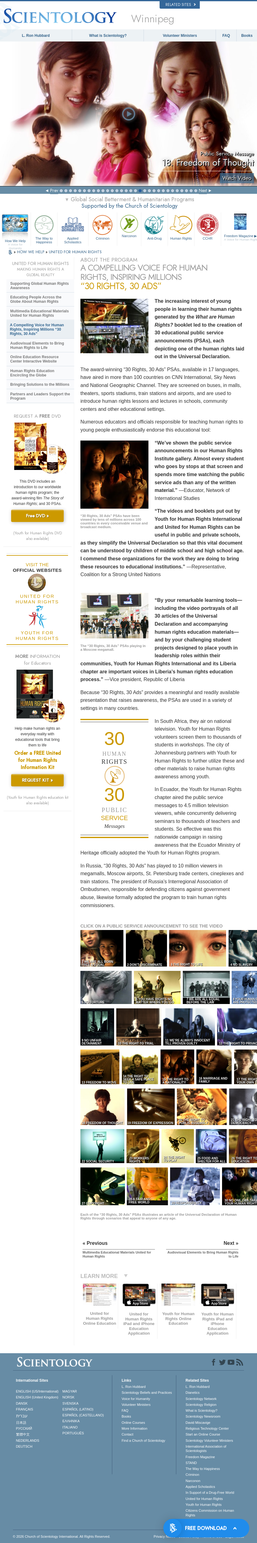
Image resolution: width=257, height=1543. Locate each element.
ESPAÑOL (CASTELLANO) (83, 1415)
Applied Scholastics (73, 228)
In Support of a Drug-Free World (210, 1492)
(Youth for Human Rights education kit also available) (37, 800)
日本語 (21, 1422)
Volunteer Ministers (180, 35)
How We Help (15, 241)
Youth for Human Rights (203, 1504)
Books (247, 35)
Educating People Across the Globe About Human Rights (36, 299)
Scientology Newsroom (203, 1416)
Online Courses (133, 1422)
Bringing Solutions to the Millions (39, 384)
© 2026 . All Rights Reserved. (61, 1536)
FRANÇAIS (24, 1409)
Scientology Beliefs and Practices (147, 1392)
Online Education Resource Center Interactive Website (34, 359)
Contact (127, 1434)
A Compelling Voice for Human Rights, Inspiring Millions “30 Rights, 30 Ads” (37, 329)
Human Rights (181, 226)
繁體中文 (23, 1434)
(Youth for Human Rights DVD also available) (37, 535)
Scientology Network (201, 1399)
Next (203, 190)
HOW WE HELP (31, 252)
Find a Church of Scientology (143, 1440)
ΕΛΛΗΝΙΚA (71, 1421)
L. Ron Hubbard (36, 35)
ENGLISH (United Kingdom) (37, 1397)
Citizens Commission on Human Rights (210, 1513)
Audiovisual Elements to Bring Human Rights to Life (37, 345)
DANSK (22, 1403)
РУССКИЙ (24, 1428)
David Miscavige (198, 1422)
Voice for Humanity (136, 1399)
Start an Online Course (203, 1434)
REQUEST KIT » (37, 780)
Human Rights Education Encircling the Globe (32, 373)
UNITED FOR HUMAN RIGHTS (75, 252)
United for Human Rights (204, 1499)
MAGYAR (69, 1391)
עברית (22, 1415)
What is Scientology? (107, 35)
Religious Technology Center (207, 1428)
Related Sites (180, 4)
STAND (191, 1463)
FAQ (226, 35)
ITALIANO (70, 1427)
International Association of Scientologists (206, 1449)
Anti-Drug (154, 226)
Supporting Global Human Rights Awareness (39, 285)
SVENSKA (70, 1403)
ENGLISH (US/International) (37, 1391)
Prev (54, 190)
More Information (134, 1428)
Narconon (129, 225)
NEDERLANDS (27, 1440)
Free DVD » (37, 516)
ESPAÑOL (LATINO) (77, 1409)
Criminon (102, 226)
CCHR (207, 226)
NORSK (68, 1397)
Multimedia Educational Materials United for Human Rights (39, 313)
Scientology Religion (201, 1404)
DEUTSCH (24, 1446)
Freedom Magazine (200, 1457)
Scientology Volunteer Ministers (209, 1440)
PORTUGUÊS (73, 1433)
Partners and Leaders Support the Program (40, 396)
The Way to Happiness (44, 228)
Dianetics (192, 1392)
